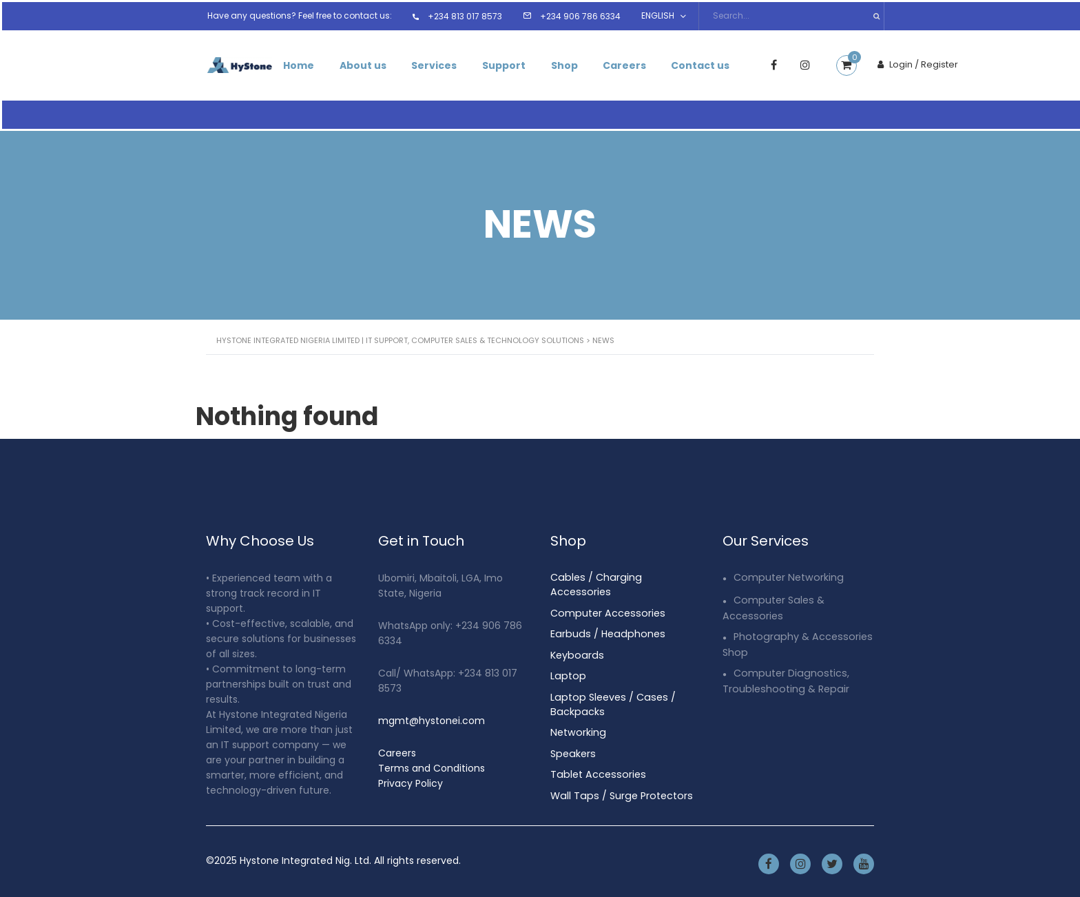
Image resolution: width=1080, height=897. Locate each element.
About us (366, 63)
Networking (576, 710)
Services (440, 63)
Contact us (716, 63)
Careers (637, 63)
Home (299, 63)
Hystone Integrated (286, 856)
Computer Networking (787, 572)
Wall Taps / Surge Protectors (618, 772)
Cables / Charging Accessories (624, 572)
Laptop (566, 655)
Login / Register (934, 62)
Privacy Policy (410, 778)
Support (512, 63)
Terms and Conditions (431, 763)
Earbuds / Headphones (604, 614)
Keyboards (575, 634)
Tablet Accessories (595, 752)
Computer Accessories (605, 593)
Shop (574, 63)
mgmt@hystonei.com (431, 716)
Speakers (572, 731)
